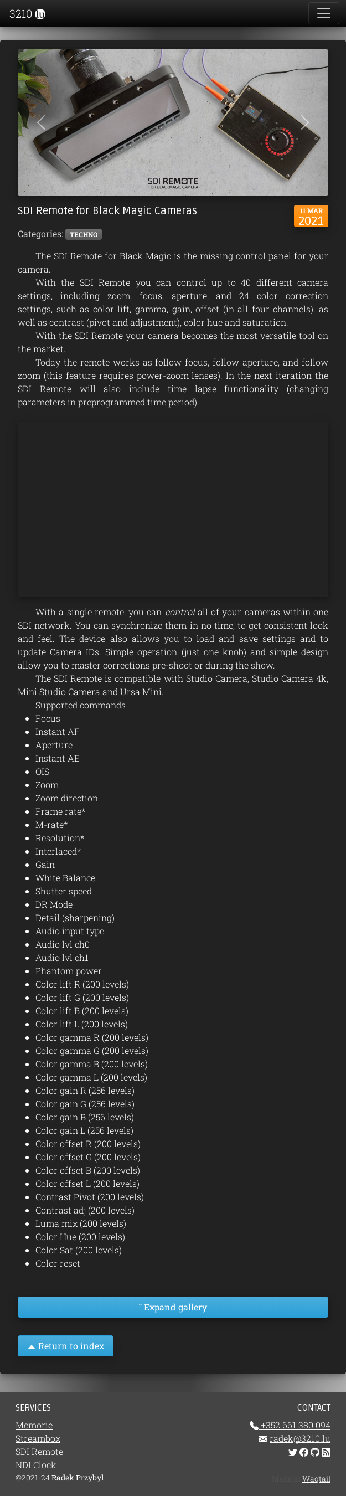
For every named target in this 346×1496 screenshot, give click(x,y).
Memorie (34, 1425)
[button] (41, 122)
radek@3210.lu (300, 1438)
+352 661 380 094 (294, 1425)
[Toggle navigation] (323, 13)
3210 (26, 13)
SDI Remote (39, 1451)
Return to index (65, 1345)
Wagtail (316, 1478)
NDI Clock (36, 1465)
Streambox (38, 1438)
